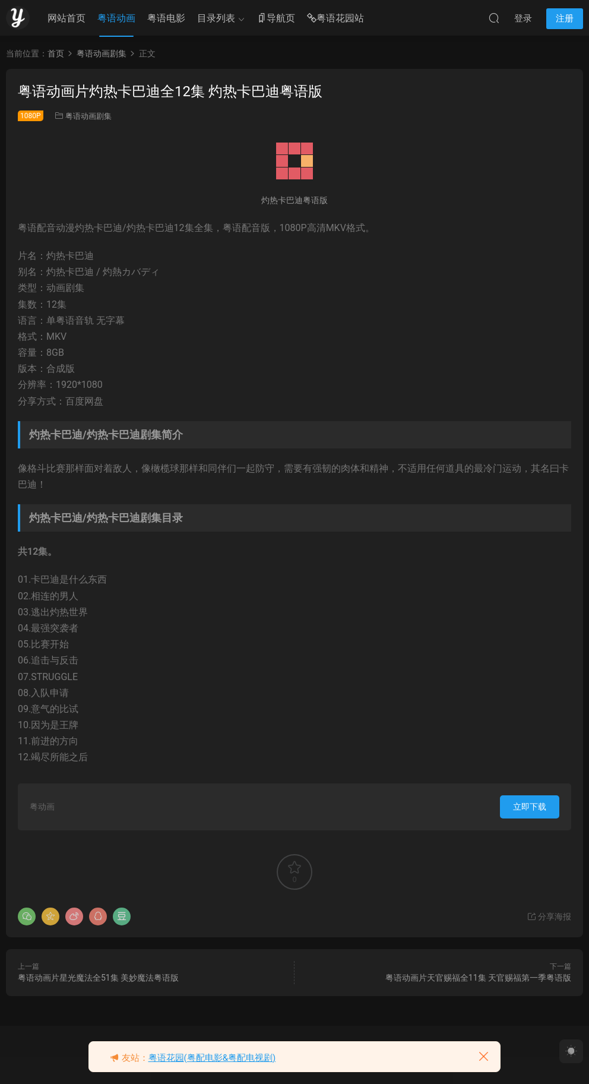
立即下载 (529, 806)
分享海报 (549, 916)
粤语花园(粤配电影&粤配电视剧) (212, 1058)
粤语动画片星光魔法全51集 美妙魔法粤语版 (98, 977)
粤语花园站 (335, 18)
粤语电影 (166, 18)
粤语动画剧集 (88, 116)
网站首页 (67, 18)
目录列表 (216, 18)
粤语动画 (116, 18)
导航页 (276, 18)
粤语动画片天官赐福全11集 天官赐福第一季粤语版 (478, 977)
